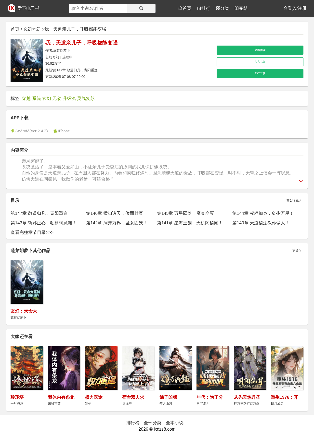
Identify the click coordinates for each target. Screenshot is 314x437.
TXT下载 (260, 73)
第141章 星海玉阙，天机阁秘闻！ (190, 222)
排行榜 (133, 422)
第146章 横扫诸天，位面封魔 (114, 213)
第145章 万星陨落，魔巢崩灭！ (187, 213)
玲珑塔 (17, 397)
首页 (187, 8)
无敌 (56, 98)
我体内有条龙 (61, 397)
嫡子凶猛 (168, 397)
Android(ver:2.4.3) (31, 131)
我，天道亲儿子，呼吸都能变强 (75, 29)
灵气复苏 (86, 98)
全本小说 (174, 422)
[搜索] (141, 8)
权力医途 (94, 397)
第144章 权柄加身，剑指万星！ (263, 213)
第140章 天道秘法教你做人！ (260, 222)
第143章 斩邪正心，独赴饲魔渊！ (43, 222)
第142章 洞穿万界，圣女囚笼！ (116, 222)
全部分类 (152, 422)
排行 (205, 8)
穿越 (26, 98)
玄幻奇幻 (32, 29)
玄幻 (46, 98)
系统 (36, 98)
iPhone (64, 131)
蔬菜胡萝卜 (61, 50)
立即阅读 (260, 50)
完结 (243, 8)
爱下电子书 (28, 8)
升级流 (69, 98)
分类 (224, 8)
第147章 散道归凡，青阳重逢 (75, 70)
